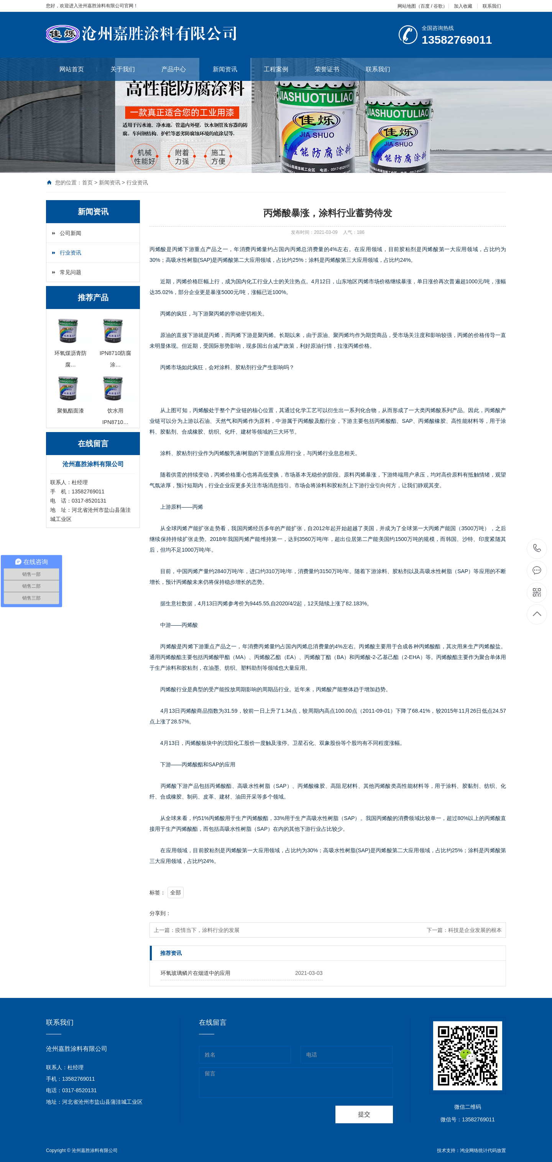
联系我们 (492, 6)
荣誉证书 (334, 69)
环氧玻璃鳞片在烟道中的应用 (195, 973)
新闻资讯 (225, 69)
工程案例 (283, 69)
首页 (87, 182)
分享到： (160, 913)
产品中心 (180, 69)
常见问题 (70, 272)
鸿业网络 (469, 1150)
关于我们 (129, 69)
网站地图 (407, 6)
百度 (425, 6)
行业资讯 (137, 182)
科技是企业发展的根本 (475, 930)
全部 (175, 892)
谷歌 (438, 6)
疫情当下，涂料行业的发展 (207, 930)
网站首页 (78, 69)
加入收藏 (463, 6)
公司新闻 (70, 233)
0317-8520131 (537, 549)
